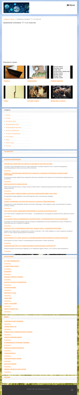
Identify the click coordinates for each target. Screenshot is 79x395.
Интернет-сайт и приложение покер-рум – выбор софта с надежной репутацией (32, 228)
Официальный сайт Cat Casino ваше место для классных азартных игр (30, 246)
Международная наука (12, 124)
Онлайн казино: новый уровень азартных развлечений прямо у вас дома (30, 193)
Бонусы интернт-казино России (15, 184)
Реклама (7, 377)
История (8, 118)
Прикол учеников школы (13, 337)
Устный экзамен (10, 287)
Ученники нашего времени (13, 321)
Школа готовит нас (11, 309)
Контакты (8, 146)
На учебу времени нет (12, 261)
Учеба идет (8, 298)
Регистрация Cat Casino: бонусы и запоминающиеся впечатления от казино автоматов (36, 238)
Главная (8, 115)
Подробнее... (8, 170)
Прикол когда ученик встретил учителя (18, 332)
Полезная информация (12, 130)
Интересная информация (13, 133)
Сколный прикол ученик (12, 358)
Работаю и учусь (10, 293)
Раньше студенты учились (13, 277)
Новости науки (10, 142)
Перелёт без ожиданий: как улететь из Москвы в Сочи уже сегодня (28, 164)
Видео (7, 139)
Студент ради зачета (11, 266)
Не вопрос (8, 271)
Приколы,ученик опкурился (14, 348)
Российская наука (11, 121)
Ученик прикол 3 (10, 353)
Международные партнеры (13, 127)
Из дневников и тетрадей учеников (16, 342)
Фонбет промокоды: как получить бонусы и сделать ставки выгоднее (29, 201)
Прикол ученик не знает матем (15, 369)
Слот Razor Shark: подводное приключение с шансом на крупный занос (30, 211)
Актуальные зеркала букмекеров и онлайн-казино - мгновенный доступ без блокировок (36, 219)
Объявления (8, 151)
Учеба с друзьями (10, 303)
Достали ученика (10, 364)
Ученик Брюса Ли (10, 326)
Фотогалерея (9, 136)
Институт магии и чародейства (15, 282)
